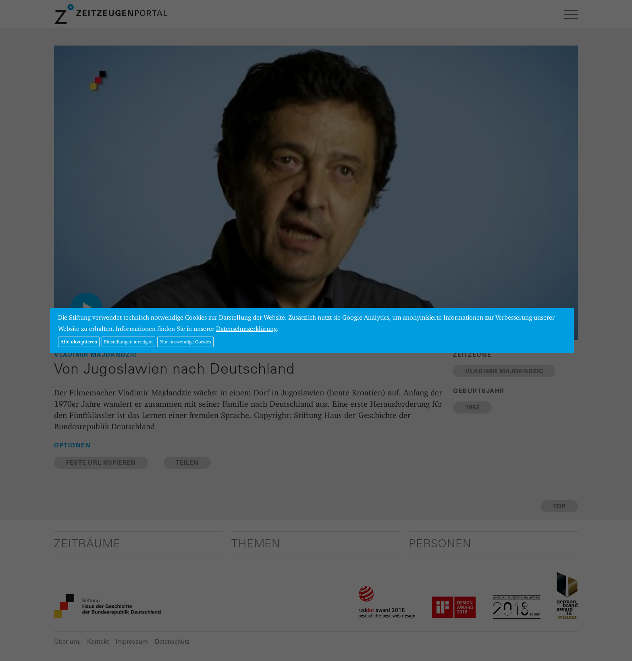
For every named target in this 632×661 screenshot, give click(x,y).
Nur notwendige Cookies (185, 342)
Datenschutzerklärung (246, 329)
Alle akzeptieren (78, 342)
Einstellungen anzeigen (128, 342)
